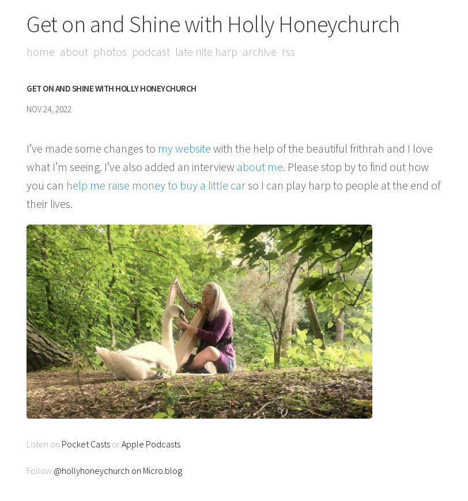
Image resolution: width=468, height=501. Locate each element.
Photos (110, 51)
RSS (288, 51)
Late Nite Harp (206, 51)
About (74, 51)
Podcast (151, 51)
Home (41, 51)
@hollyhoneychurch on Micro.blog (118, 470)
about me (260, 167)
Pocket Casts (86, 444)
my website (184, 148)
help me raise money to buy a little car (156, 185)
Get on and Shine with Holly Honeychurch (213, 24)
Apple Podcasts (151, 444)
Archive (260, 51)
